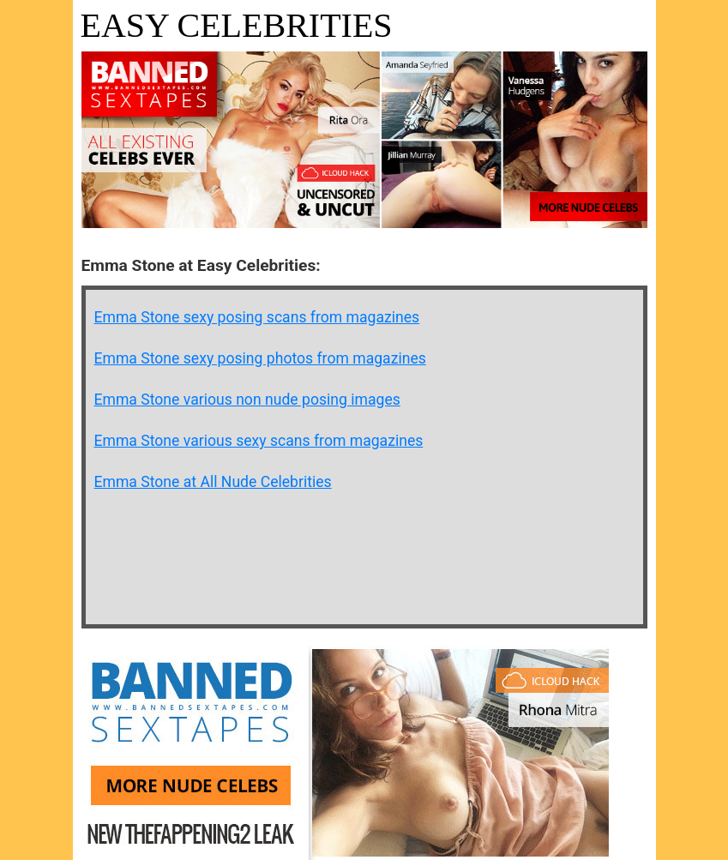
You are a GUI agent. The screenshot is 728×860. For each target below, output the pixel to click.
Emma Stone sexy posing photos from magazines (260, 358)
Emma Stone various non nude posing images (247, 399)
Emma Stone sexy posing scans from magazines (257, 317)
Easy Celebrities (237, 25)
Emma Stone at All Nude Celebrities (213, 481)
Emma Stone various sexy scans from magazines (259, 440)
